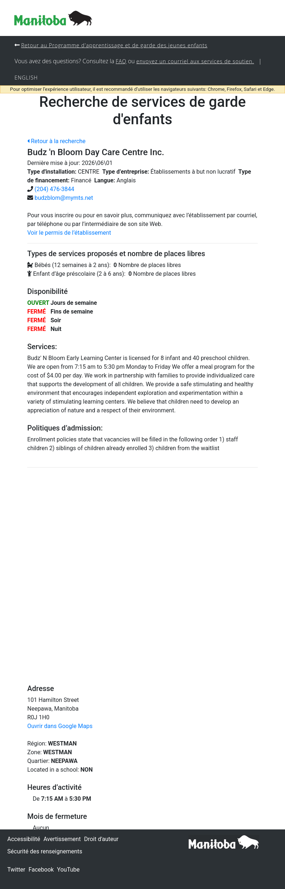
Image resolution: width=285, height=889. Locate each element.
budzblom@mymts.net (64, 198)
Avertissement (62, 839)
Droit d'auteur (101, 839)
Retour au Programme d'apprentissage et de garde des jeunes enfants (115, 45)
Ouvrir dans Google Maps (59, 726)
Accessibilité (23, 839)
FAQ (121, 61)
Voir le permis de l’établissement (69, 233)
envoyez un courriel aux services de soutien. (196, 61)
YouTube (68, 869)
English (26, 77)
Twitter (16, 869)
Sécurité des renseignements (44, 851)
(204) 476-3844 (54, 189)
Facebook (40, 869)
